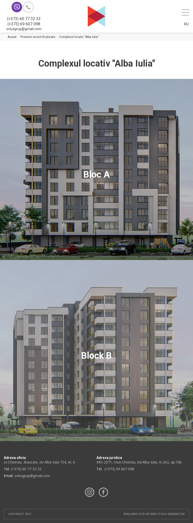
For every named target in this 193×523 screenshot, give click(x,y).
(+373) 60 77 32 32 (24, 18)
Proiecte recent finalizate (37, 37)
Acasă (12, 37)
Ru (186, 24)
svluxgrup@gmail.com (23, 29)
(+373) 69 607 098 (24, 24)
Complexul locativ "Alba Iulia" (79, 37)
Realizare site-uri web (140, 514)
